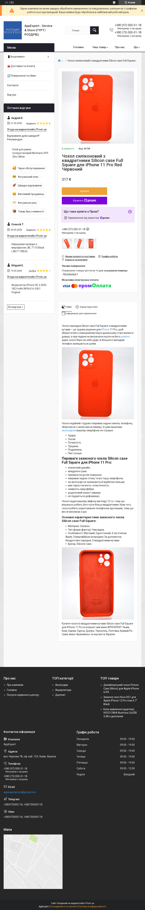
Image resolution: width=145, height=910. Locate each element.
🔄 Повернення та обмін (21, 75)
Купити (84, 191)
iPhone (105, 329)
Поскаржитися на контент (63, 906)
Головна (78, 47)
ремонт (125, 336)
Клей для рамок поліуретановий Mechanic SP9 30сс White (30, 153)
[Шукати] (94, 30)
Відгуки (11, 94)
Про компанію (15, 684)
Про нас (120, 47)
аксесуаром (69, 430)
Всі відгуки (14, 307)
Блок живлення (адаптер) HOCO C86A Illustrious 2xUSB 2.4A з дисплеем (120, 713)
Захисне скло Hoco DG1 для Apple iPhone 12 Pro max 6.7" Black (120, 701)
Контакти (12, 85)
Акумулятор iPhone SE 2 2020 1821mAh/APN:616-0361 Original (28, 289)
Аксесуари (61, 684)
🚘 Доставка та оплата (21, 66)
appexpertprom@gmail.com (20, 792)
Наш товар (99, 47)
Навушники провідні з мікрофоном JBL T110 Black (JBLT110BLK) (27, 248)
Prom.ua (90, 903)
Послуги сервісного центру (23, 694)
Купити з (84, 200)
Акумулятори (63, 690)
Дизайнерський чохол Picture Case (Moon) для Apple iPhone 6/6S (121, 688)
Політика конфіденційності (92, 906)
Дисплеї (60, 694)
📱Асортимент (16, 56)
